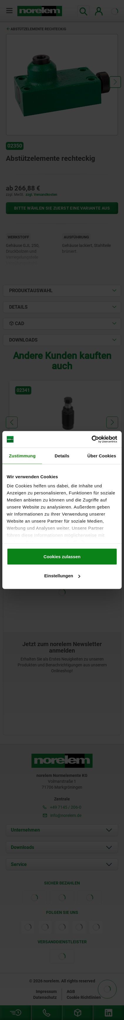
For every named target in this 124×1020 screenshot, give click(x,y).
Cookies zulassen (62, 556)
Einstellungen (62, 575)
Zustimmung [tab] (22, 455)
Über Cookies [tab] (101, 455)
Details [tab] (62, 455)
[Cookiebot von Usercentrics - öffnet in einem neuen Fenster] (91, 439)
